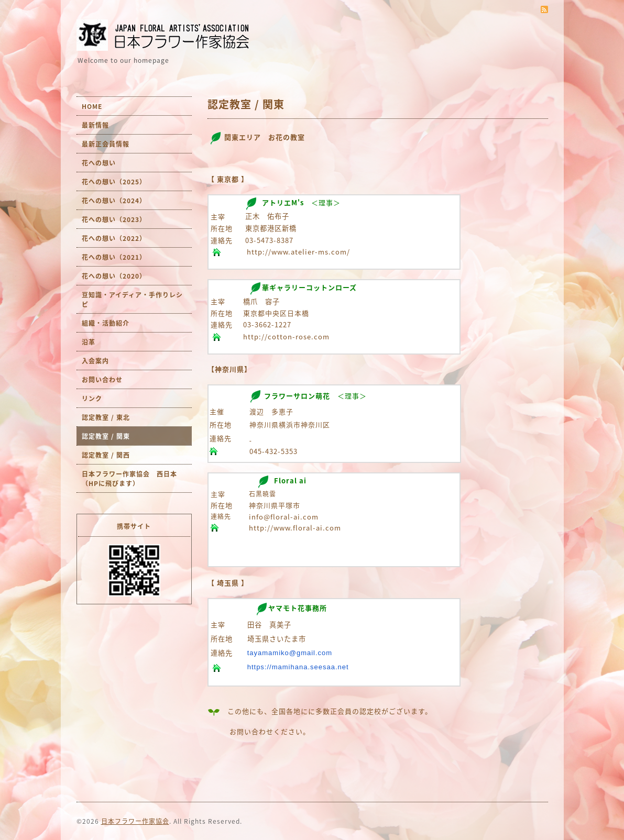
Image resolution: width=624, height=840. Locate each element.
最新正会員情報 (105, 144)
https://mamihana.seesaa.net (298, 667)
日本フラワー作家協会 (135, 821)
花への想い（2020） (114, 276)
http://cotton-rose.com (286, 336)
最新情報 (95, 125)
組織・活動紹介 (105, 323)
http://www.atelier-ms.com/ (298, 252)
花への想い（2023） (114, 219)
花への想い (99, 163)
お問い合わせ (102, 379)
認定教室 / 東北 (106, 417)
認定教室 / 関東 (106, 436)
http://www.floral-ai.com (295, 528)
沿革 (88, 342)
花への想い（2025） (114, 181)
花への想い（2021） (114, 257)
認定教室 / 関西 (106, 455)
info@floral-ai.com (284, 517)
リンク (92, 398)
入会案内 (95, 361)
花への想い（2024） (114, 200)
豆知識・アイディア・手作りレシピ (132, 299)
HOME (92, 106)
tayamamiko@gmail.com (290, 653)
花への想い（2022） (114, 238)
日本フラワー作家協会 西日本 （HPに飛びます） (133, 478)
